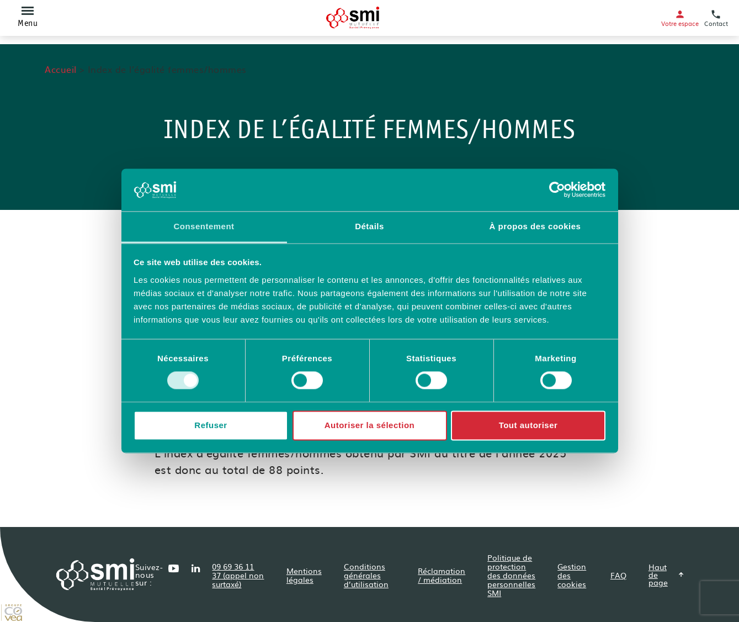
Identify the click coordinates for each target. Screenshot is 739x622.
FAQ (618, 575)
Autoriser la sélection (370, 425)
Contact (716, 18)
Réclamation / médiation (441, 575)
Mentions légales (304, 575)
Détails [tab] (369, 226)
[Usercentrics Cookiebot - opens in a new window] (557, 190)
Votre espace (680, 18)
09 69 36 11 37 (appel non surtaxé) (238, 575)
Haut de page (666, 574)
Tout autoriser (528, 425)
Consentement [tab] (203, 226)
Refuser (210, 425)
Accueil (61, 69)
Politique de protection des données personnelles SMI (511, 575)
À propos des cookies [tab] (535, 226)
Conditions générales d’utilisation (366, 575)
